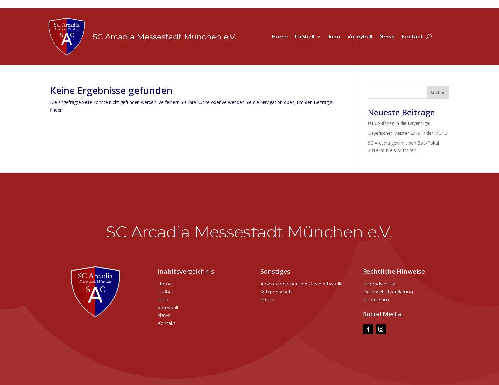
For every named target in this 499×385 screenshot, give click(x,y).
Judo (333, 37)
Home (280, 37)
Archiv (267, 300)
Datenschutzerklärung (388, 292)
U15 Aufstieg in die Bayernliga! (399, 123)
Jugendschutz (379, 284)
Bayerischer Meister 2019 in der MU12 (407, 133)
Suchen (438, 92)
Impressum (376, 300)
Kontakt (412, 37)
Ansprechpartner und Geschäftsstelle (301, 284)
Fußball (304, 37)
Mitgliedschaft (276, 292)
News (387, 37)
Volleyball (359, 37)
